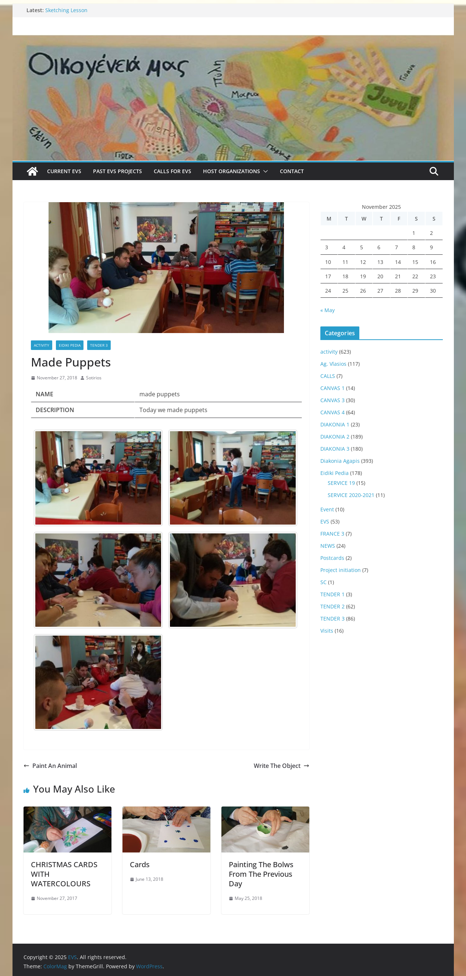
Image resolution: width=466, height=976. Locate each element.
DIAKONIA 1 (334, 424)
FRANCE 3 (332, 533)
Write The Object (281, 766)
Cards (140, 864)
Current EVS (64, 171)
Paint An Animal (50, 766)
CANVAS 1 (332, 388)
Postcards (332, 557)
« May (327, 310)
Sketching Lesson (66, 10)
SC (323, 582)
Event (327, 509)
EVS (324, 521)
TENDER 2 (332, 606)
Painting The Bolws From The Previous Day (261, 874)
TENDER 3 (99, 345)
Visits (326, 630)
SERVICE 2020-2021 (351, 494)
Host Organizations (231, 171)
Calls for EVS (172, 171)
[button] (264, 171)
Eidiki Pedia (70, 345)
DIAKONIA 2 (334, 436)
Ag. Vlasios (333, 363)
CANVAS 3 (332, 400)
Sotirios (94, 378)
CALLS (327, 375)
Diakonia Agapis (340, 460)
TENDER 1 (332, 594)
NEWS (327, 545)
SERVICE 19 (341, 482)
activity (41, 345)
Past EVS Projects (117, 171)
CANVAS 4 (332, 412)
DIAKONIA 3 (334, 448)
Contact (292, 171)
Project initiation (340, 569)
